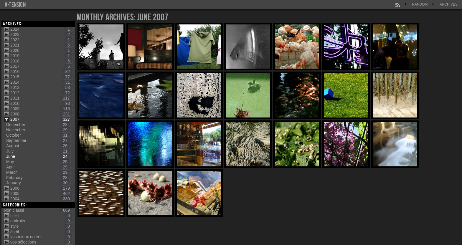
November (38, 130)
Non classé (38, 210)
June (38, 156)
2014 (41, 82)
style (41, 226)
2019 (41, 55)
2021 (41, 45)
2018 (41, 61)
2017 (41, 66)
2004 (41, 198)
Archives (449, 4)
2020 (41, 50)
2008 (41, 114)
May (38, 161)
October (38, 135)
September (38, 140)
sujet (41, 231)
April (38, 167)
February (38, 177)
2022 (41, 39)
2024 (41, 29)
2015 (41, 77)
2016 (41, 71)
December (38, 124)
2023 (41, 34)
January (38, 183)
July (38, 151)
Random (420, 4)
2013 (41, 87)
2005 (41, 193)
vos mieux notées (41, 236)
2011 (41, 98)
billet (41, 215)
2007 (41, 119)
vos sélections (41, 242)
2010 (41, 103)
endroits (41, 220)
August (38, 145)
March (38, 172)
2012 (41, 92)
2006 (41, 188)
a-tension (15, 4)
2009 (41, 108)
